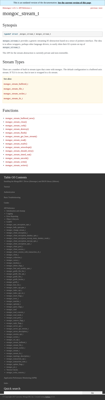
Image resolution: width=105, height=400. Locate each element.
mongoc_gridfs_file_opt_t (16, 273)
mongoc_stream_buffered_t (17, 342)
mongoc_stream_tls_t (14, 353)
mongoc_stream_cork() (15, 125)
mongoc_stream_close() (16, 121)
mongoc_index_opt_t (14, 290)
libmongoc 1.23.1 (10, 8)
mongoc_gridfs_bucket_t (16, 279)
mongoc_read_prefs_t (14, 317)
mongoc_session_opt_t (15, 334)
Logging (10, 213)
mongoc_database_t (14, 262)
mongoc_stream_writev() (16, 165)
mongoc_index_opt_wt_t (16, 293)
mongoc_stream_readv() (16, 143)
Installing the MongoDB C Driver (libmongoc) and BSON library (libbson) (31, 181)
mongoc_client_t (13, 254)
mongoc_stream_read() (15, 139)
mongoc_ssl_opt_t (13, 339)
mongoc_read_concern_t (15, 312)
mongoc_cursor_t (13, 260)
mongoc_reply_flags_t (15, 323)
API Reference (24, 8)
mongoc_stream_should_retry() (19, 150)
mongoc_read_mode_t (15, 314)
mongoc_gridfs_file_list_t (16, 271)
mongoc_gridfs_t (13, 282)
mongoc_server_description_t (17, 331)
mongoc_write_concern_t (16, 372)
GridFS (9, 221)
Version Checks (12, 369)
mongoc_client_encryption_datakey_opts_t (22, 235)
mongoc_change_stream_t (16, 230)
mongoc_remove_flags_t (16, 320)
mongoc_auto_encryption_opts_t (18, 224)
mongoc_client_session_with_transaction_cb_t (24, 251)
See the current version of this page (74, 2)
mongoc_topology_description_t (18, 356)
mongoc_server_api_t (14, 325)
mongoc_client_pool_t (15, 246)
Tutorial (7, 186)
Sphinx (47, 396)
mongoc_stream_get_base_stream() (21, 136)
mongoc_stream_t (13, 350)
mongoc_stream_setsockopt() (18, 146)
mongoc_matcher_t (14, 301)
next (100, 8)
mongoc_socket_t (13, 336)
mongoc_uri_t (12, 367)
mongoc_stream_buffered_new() (20, 118)
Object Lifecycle (13, 219)
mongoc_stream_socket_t (16, 347)
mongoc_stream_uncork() (16, 157)
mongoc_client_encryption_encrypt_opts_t (22, 240)
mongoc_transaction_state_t (17, 361)
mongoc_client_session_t (16, 249)
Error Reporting (12, 216)
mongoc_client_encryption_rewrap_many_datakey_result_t (28, 238)
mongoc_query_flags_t (15, 306)
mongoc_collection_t (14, 257)
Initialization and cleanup (16, 210)
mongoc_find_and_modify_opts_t (19, 268)
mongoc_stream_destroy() (17, 128)
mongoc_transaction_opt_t (16, 358)
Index (6, 383)
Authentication (9, 192)
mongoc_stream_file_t (15, 345)
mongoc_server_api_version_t (18, 328)
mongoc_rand (12, 309)
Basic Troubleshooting (12, 197)
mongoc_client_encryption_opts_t (19, 243)
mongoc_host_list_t (14, 284)
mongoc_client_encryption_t (17, 232)
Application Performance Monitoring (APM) (20, 377)
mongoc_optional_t (14, 304)
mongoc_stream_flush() (16, 132)
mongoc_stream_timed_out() (18, 154)
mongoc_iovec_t (13, 298)
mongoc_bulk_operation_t (16, 227)
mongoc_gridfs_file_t (14, 276)
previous (94, 8)
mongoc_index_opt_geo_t (16, 287)
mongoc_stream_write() (16, 161)
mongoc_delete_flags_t (15, 265)
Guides (6, 202)
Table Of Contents (15, 176)
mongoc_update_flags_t (15, 364)
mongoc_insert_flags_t (15, 295)
